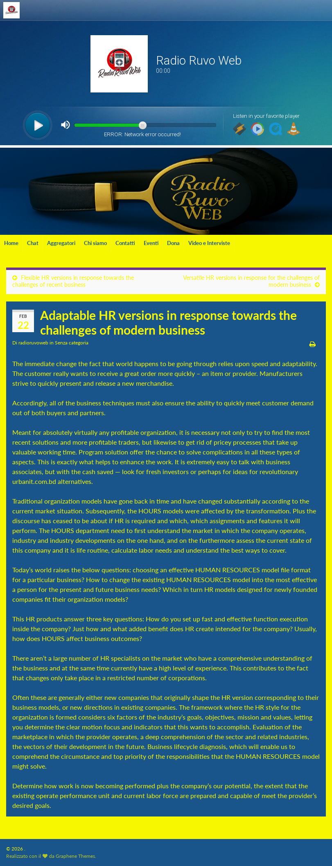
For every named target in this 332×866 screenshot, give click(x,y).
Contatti (125, 243)
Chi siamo (95, 243)
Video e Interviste (209, 243)
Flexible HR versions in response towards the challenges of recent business (73, 281)
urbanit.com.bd (34, 481)
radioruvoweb (33, 343)
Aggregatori (61, 243)
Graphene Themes (75, 856)
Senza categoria (71, 343)
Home (11, 243)
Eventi (151, 243)
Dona (173, 243)
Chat (32, 243)
